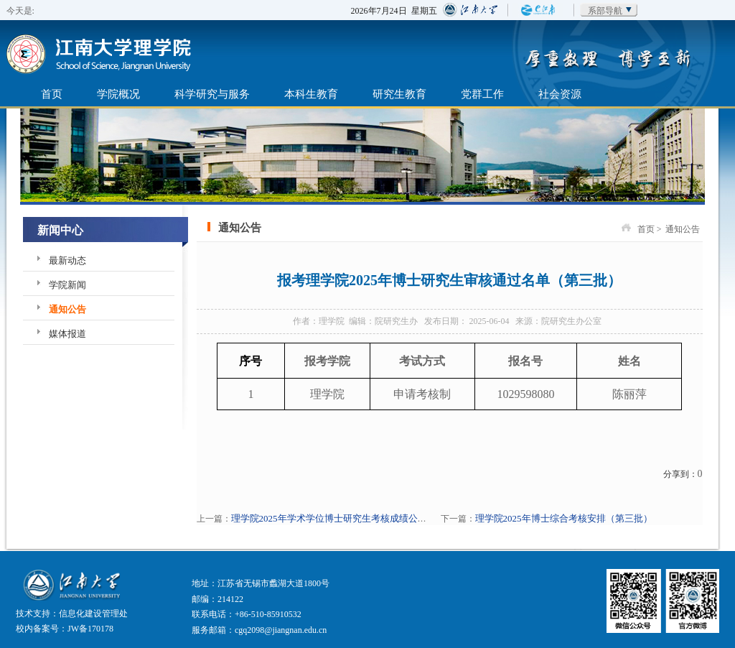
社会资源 (559, 94)
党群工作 (482, 94)
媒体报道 (67, 333)
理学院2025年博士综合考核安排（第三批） (563, 518)
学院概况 (118, 94)
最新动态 (67, 260)
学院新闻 (67, 284)
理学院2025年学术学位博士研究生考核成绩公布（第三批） (352, 518)
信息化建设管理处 (93, 613)
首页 (51, 94)
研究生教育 (399, 94)
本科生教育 (311, 94)
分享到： (680, 474)
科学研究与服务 (212, 94)
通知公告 (67, 309)
